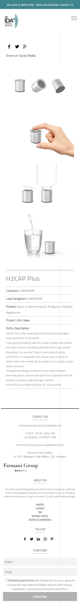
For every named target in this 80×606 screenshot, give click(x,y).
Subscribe (40, 596)
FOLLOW (40, 529)
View (26, 320)
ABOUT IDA (40, 480)
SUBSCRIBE (40, 550)
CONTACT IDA (40, 417)
